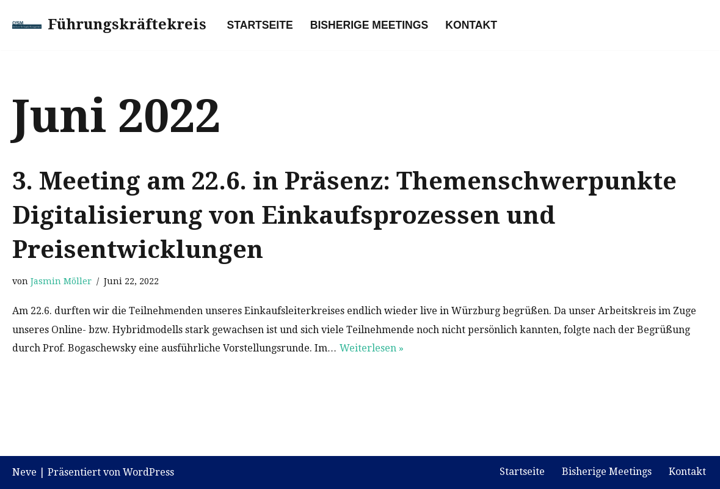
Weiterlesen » (372, 348)
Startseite (260, 25)
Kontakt (471, 25)
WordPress (148, 472)
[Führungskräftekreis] (109, 25)
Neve (24, 472)
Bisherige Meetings (369, 25)
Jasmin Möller (61, 281)
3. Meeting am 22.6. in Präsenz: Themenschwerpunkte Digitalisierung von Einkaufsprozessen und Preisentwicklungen (344, 215)
